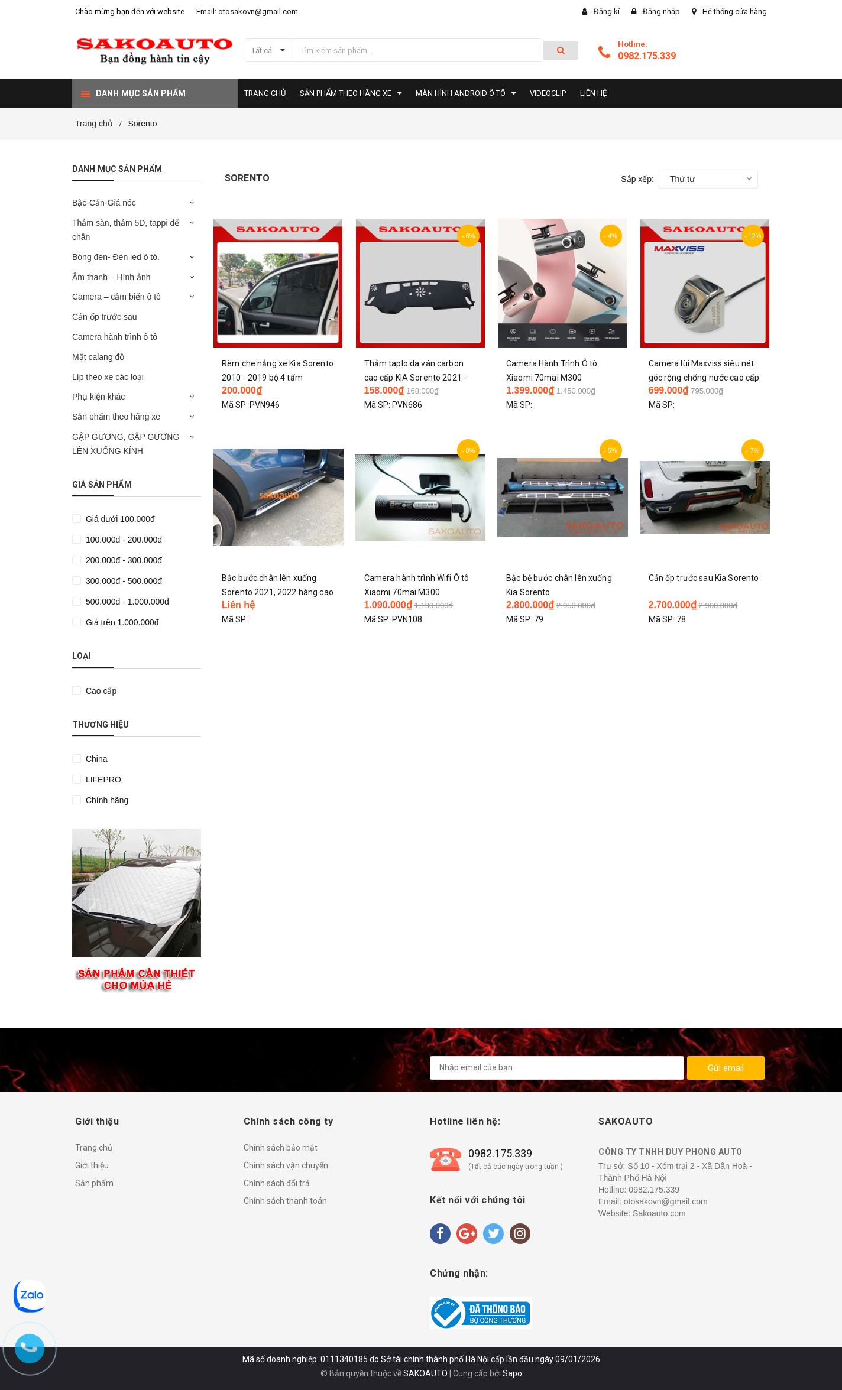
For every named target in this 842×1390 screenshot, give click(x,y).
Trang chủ (93, 1147)
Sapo (512, 1373)
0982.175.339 (647, 55)
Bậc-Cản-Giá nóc (104, 202)
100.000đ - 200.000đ (122, 539)
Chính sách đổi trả (277, 1183)
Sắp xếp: (637, 179)
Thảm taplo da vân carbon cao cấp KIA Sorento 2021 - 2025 (415, 378)
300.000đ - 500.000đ (122, 581)
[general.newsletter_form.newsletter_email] (557, 1068)
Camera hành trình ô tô (114, 337)
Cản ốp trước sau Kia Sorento (704, 578)
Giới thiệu (92, 1165)
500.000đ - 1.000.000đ (126, 601)
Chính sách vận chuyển (286, 1165)
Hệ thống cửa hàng (734, 11)
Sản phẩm (94, 1183)
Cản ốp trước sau (104, 316)
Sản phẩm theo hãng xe (116, 416)
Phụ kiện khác (98, 396)
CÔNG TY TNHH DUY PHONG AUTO (670, 1152)
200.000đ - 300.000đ (122, 560)
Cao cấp (99, 691)
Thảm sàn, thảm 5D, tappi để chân (125, 230)
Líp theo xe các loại (108, 377)
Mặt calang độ (98, 357)
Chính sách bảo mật (281, 1147)
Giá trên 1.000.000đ (121, 622)
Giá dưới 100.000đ (119, 519)
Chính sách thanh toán (285, 1201)
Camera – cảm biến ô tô (116, 296)
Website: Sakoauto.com (642, 1213)
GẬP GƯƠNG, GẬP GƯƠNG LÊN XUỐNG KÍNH (125, 444)
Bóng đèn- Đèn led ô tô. (116, 257)
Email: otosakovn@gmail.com (247, 11)
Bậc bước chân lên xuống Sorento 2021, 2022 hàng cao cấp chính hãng (277, 592)
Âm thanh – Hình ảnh (111, 277)
